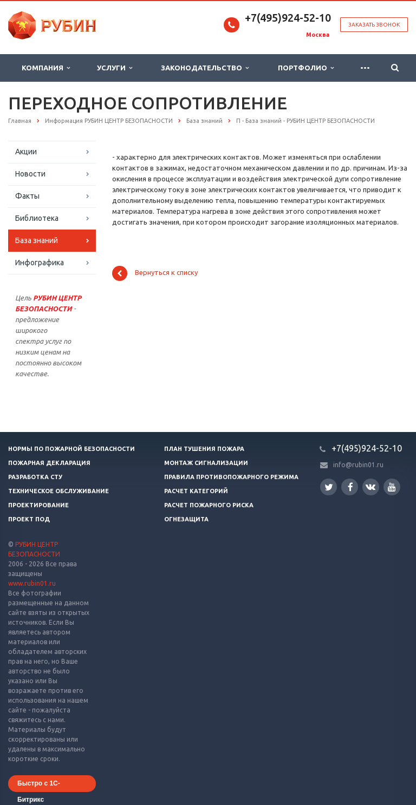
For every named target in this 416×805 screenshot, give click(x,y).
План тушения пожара (204, 449)
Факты (27, 196)
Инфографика (39, 262)
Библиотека (36, 218)
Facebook (350, 487)
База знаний (36, 240)
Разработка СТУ (35, 477)
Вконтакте (370, 486)
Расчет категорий (196, 491)
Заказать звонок (374, 25)
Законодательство (205, 68)
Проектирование (38, 505)
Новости (30, 173)
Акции (26, 151)
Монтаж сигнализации (206, 463)
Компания (46, 68)
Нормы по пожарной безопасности (71, 449)
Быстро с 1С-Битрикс (38, 786)
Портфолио (306, 68)
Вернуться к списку (155, 273)
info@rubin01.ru (358, 464)
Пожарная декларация (49, 463)
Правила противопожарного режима (231, 477)
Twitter (328, 487)
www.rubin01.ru (32, 583)
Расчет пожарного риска (208, 505)
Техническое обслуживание (58, 491)
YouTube (392, 487)
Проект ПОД (29, 519)
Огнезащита (186, 519)
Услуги (114, 68)
